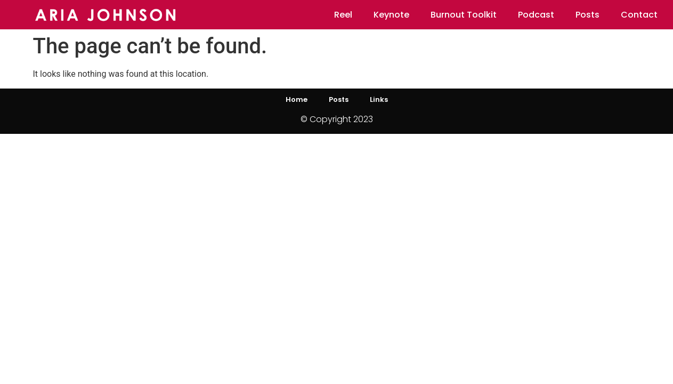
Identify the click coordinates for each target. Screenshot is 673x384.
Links (379, 99)
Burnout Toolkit (464, 15)
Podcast (536, 15)
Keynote (391, 15)
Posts (587, 15)
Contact (639, 15)
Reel (343, 15)
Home (296, 99)
